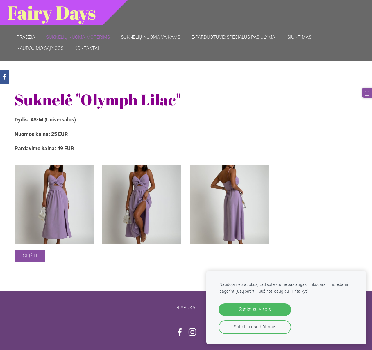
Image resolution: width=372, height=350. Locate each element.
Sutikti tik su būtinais (255, 327)
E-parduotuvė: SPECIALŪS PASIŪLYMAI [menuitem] (233, 37)
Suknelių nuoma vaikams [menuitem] (150, 37)
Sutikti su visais (255, 309)
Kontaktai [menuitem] (86, 48)
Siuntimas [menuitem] (299, 37)
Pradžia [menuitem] (26, 37)
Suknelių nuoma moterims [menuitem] (78, 37)
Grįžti (30, 256)
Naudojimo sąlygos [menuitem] (40, 48)
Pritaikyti (300, 291)
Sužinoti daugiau (274, 291)
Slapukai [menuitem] (186, 307)
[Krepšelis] (367, 93)
